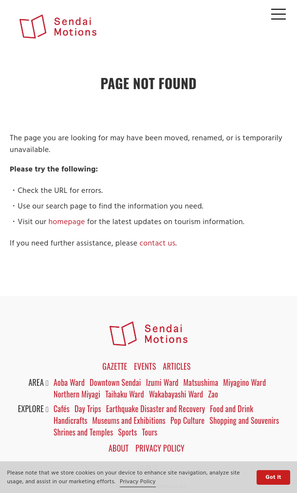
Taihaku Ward (124, 394)
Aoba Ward (69, 382)
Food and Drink (231, 409)
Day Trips (87, 409)
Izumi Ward (162, 382)
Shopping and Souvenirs (244, 420)
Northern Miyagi (77, 394)
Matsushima (201, 382)
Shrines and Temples (83, 432)
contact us (157, 243)
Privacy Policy (138, 482)
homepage (66, 222)
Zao (213, 394)
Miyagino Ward (244, 382)
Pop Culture (187, 420)
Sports (127, 432)
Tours (150, 432)
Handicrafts (71, 420)
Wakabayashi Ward (176, 394)
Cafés (62, 409)
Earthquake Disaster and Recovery (155, 409)
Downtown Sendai (115, 382)
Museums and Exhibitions (129, 420)
